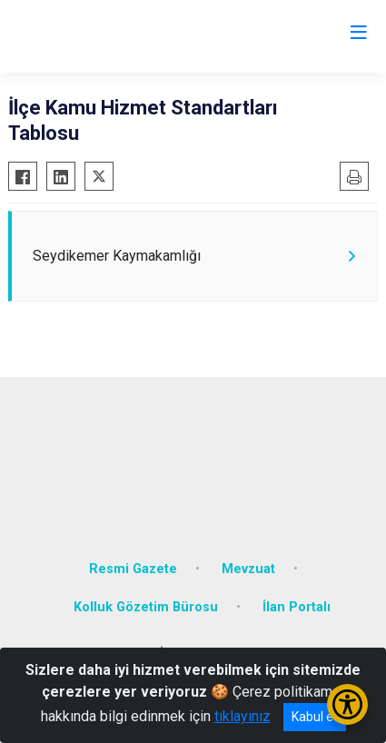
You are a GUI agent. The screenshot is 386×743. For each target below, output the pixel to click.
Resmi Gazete (133, 569)
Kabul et (315, 716)
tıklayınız (242, 716)
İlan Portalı (296, 607)
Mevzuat (248, 569)
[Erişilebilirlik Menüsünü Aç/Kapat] (347, 704)
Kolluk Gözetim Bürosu (146, 607)
